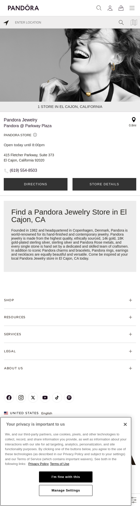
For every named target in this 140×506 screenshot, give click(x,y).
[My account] (110, 8)
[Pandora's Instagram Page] (21, 398)
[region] (66, 461)
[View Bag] (121, 8)
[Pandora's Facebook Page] (9, 398)
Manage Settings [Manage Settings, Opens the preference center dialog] (66, 490)
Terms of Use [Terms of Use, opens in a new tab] (59, 464)
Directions (35, 184)
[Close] (125, 424)
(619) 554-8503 (23, 170)
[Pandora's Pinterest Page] (69, 398)
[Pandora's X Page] (33, 398)
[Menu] (132, 8)
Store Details (104, 184)
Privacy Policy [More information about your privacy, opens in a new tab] (38, 464)
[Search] (99, 8)
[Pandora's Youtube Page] (45, 398)
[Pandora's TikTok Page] (57, 398)
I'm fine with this (66, 477)
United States (21, 413)
